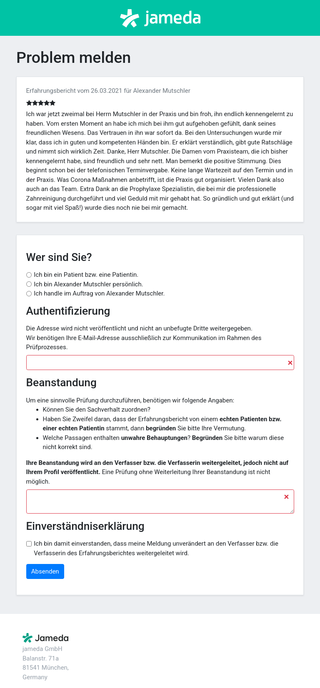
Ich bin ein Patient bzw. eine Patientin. (86, 274)
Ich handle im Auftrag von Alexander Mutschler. (99, 293)
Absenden (45, 571)
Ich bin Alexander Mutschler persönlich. (88, 284)
